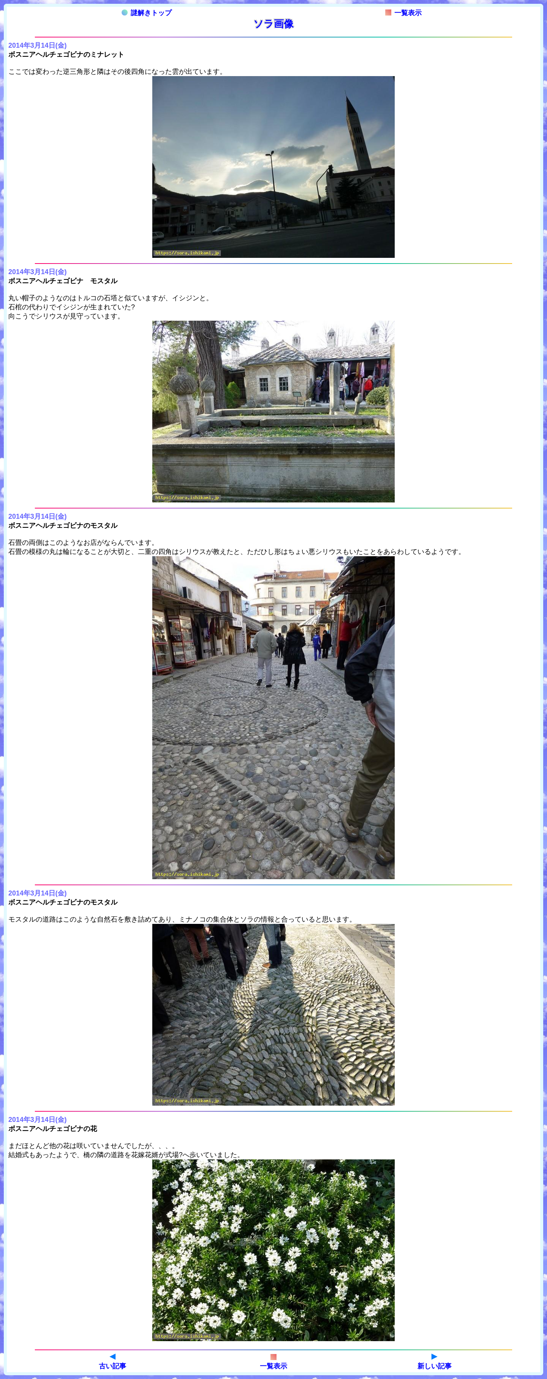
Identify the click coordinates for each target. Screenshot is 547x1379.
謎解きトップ (147, 13)
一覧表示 (403, 13)
